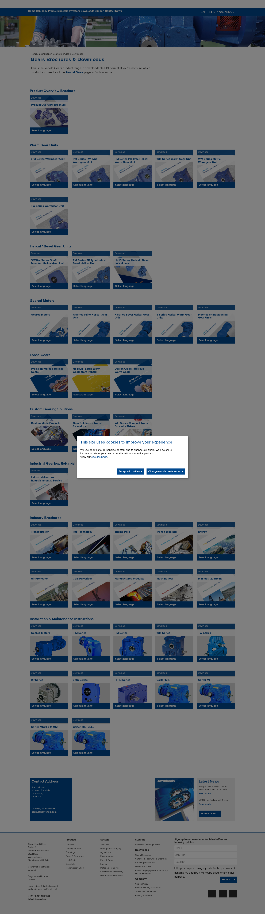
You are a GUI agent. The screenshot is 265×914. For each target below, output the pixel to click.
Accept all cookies (129, 471)
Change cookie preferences (164, 471)
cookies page (99, 456)
